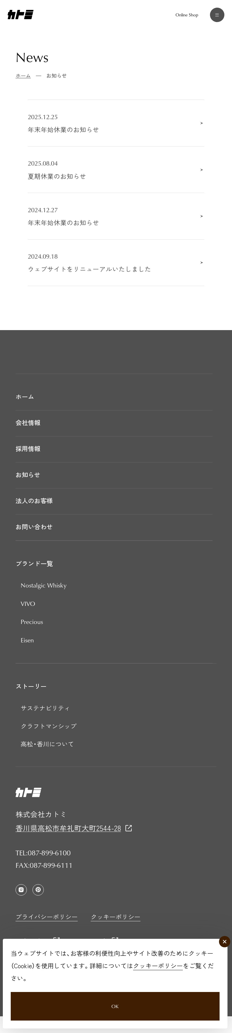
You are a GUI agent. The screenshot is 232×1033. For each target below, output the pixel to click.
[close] (222, 930)
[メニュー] (213, 18)
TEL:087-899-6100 (43, 869)
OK (114, 999)
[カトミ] (21, 18)
